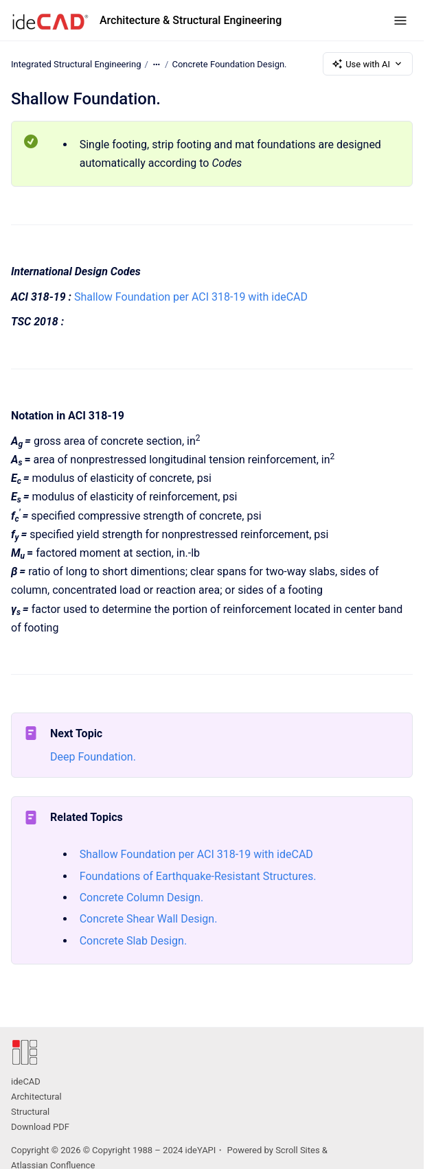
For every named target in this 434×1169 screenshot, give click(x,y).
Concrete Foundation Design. (229, 63)
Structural (30, 1112)
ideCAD (26, 1081)
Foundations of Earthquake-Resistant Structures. (198, 876)
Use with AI (368, 63)
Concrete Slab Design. (133, 940)
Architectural (36, 1096)
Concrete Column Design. (141, 897)
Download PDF (40, 1127)
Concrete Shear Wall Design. (149, 918)
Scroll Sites (297, 1150)
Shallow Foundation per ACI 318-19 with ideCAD (191, 296)
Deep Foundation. (93, 756)
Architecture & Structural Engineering (191, 20)
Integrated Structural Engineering (76, 63)
